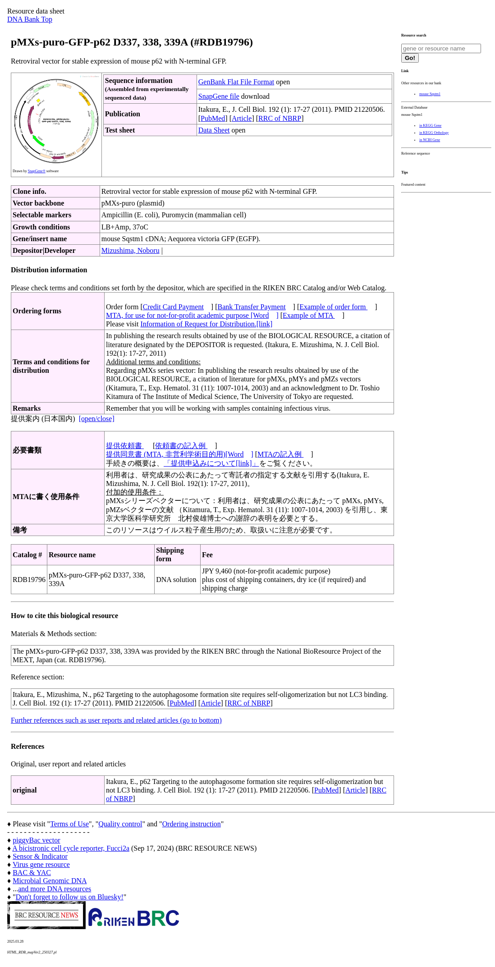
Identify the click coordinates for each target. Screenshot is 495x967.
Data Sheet (214, 130)
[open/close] (97, 418)
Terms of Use (69, 824)
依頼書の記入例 (181, 445)
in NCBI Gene (429, 140)
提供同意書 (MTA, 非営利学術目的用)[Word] (179, 454)
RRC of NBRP (279, 118)
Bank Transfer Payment (252, 307)
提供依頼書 (125, 445)
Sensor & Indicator (40, 856)
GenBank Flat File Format (236, 82)
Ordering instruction (191, 824)
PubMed (213, 118)
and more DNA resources (54, 889)
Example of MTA (309, 315)
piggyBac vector (36, 840)
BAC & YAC (32, 872)
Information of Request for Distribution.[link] (206, 324)
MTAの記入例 (280, 454)
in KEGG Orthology (434, 133)
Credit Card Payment (173, 307)
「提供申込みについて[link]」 (211, 463)
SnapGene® (37, 171)
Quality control (120, 824)
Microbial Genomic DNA (50, 881)
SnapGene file (218, 96)
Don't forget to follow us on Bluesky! (70, 897)
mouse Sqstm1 (429, 94)
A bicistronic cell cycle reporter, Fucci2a (70, 848)
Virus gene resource (41, 864)
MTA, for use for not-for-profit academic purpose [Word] (192, 315)
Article (242, 118)
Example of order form (333, 307)
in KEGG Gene (430, 126)
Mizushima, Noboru (130, 250)
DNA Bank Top (29, 19)
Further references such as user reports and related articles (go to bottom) (116, 720)
